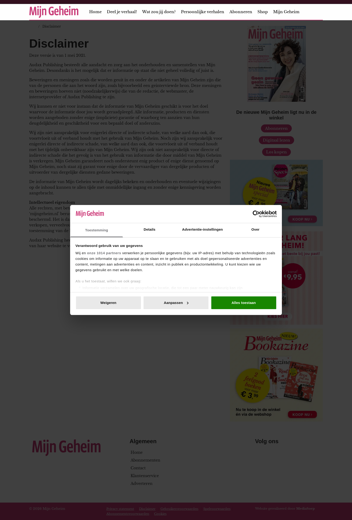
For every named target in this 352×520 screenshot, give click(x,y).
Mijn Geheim (289, 11)
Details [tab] (150, 229)
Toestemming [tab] (96, 230)
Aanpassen (176, 303)
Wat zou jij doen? (159, 11)
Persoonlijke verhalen (202, 11)
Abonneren (240, 11)
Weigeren (108, 303)
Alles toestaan (244, 303)
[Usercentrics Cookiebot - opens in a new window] (256, 213)
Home (95, 11)
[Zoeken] (319, 12)
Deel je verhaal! (122, 11)
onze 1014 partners (104, 253)
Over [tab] (255, 229)
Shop (262, 11)
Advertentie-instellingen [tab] (202, 229)
